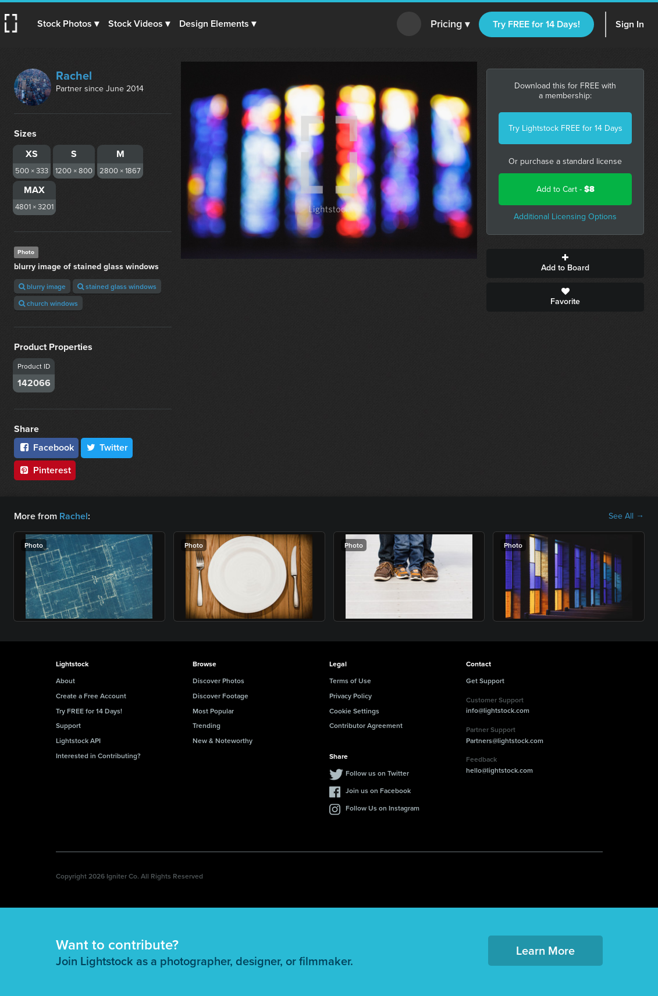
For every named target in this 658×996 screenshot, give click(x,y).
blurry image (42, 286)
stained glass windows (117, 286)
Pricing (450, 24)
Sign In (630, 24)
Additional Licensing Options (565, 216)
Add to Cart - (565, 189)
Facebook (46, 447)
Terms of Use (350, 681)
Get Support (485, 681)
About (65, 681)
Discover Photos (218, 681)
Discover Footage (220, 696)
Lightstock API (78, 740)
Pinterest (45, 470)
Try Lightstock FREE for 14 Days (565, 128)
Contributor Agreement (366, 725)
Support (68, 725)
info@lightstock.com (497, 710)
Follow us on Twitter (377, 773)
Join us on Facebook (378, 790)
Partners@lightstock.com (504, 740)
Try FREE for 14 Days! (536, 24)
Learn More (545, 950)
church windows (48, 303)
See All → (626, 516)
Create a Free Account (91, 696)
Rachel (74, 75)
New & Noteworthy (222, 740)
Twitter (107, 447)
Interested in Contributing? (98, 756)
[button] (68, 23)
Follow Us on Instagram (382, 808)
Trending (206, 725)
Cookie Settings (354, 711)
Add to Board (565, 263)
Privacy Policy (350, 696)
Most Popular (213, 711)
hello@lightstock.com (499, 770)
